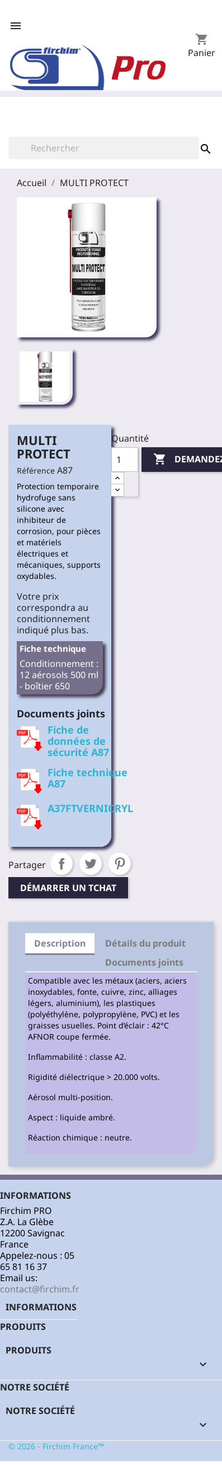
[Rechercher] (103, 148)
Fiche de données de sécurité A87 (78, 741)
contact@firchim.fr (39, 1289)
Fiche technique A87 (87, 778)
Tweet (90, 863)
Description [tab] (60, 943)
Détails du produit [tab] (145, 943)
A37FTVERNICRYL (90, 808)
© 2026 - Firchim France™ (56, 1446)
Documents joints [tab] (144, 962)
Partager (61, 863)
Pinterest (119, 863)
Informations (41, 1307)
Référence (36, 470)
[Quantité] (124, 459)
